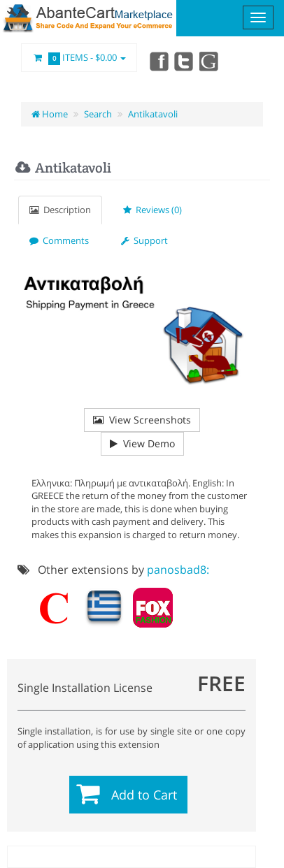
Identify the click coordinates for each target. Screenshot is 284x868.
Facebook (158, 60)
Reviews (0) (152, 209)
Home (49, 114)
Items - (79, 58)
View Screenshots (142, 419)
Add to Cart (144, 794)
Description (60, 209)
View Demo (142, 443)
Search (98, 114)
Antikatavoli (153, 114)
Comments (59, 240)
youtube (209, 60)
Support (144, 240)
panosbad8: (178, 569)
